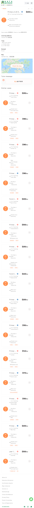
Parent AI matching (7, 500)
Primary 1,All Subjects (12, 119)
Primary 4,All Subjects (12, 93)
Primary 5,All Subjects (12, 144)
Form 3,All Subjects (12, 274)
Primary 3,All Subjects (12, 173)
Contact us (5, 488)
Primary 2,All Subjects (14, 12)
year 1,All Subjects (12, 451)
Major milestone (6, 486)
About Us (4, 477)
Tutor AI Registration (7, 503)
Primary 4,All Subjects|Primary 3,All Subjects (12, 299)
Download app (5, 491)
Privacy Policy (5, 497)
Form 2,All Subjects (12, 199)
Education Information (7, 480)
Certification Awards (7, 483)
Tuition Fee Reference (7, 494)
